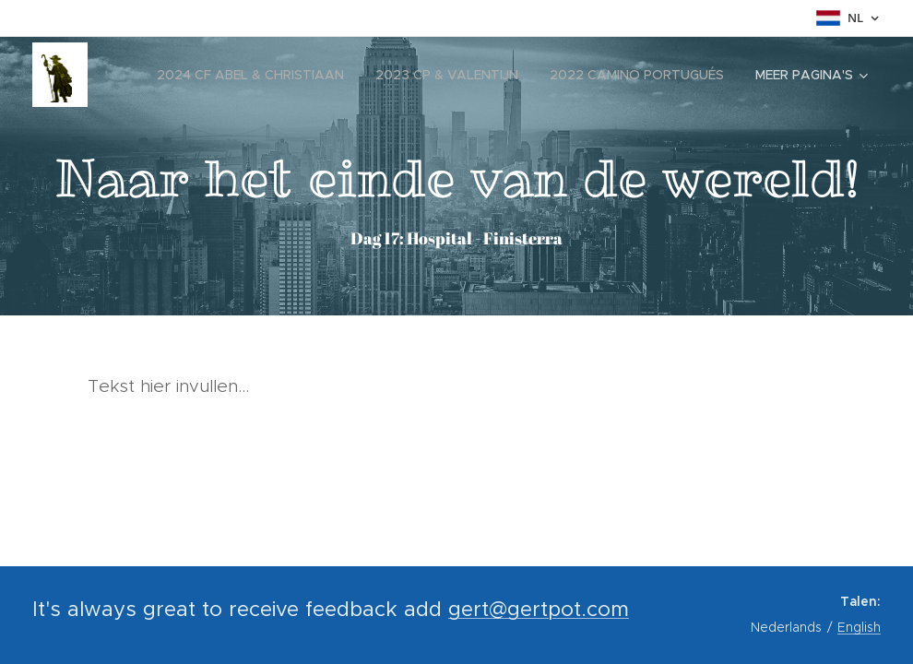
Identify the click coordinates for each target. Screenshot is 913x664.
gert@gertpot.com (538, 609)
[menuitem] (250, 75)
